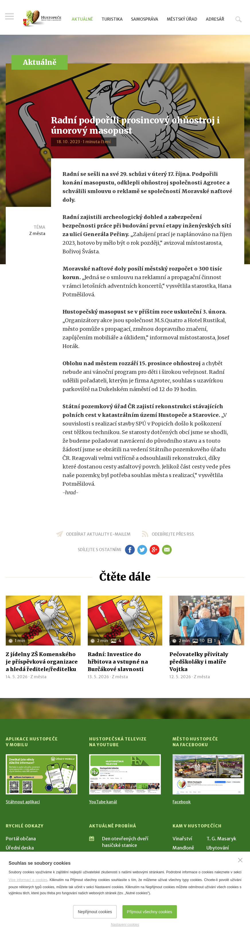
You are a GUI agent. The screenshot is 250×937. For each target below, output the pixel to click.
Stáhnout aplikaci (23, 801)
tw (142, 549)
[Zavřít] (240, 860)
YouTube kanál (103, 801)
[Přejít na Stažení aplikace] (41, 774)
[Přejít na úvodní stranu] (42, 18)
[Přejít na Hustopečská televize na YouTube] (125, 774)
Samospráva (144, 19)
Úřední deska (20, 848)
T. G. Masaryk (221, 838)
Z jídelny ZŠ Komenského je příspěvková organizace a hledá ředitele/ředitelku (42, 661)
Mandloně (183, 848)
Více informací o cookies (28, 880)
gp (154, 549)
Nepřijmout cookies (95, 911)
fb (130, 549)
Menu (10, 18)
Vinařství (182, 838)
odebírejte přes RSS (173, 534)
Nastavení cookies (125, 925)
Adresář (215, 19)
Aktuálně (82, 19)
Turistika (112, 19)
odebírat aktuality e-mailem (98, 534)
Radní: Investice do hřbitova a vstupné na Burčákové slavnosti (118, 661)
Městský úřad (182, 19)
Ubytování (217, 848)
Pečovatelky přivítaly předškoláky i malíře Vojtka (198, 661)
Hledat (238, 19)
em (167, 549)
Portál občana (21, 838)
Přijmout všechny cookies (149, 911)
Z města (37, 233)
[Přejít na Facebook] (208, 774)
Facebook (182, 801)
